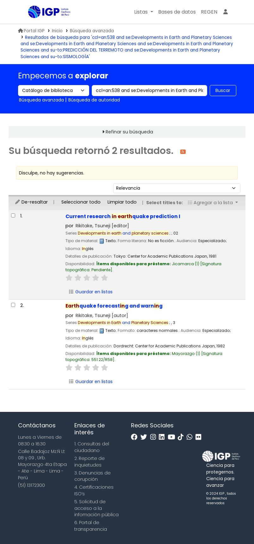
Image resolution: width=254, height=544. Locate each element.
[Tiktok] (182, 437)
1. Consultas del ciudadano (91, 447)
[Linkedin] (163, 437)
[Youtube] (173, 437)
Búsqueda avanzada (92, 31)
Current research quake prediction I (122, 216)
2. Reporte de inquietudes (89, 461)
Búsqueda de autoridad (94, 100)
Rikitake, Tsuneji (102, 226)
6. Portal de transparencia (90, 525)
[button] (143, 12)
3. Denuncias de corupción (92, 476)
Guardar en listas (90, 292)
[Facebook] (136, 437)
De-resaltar (31, 202)
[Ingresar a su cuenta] (225, 12)
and (123, 233)
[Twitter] (145, 437)
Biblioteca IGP (44, 24)
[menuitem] (209, 12)
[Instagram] (154, 437)
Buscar (222, 90)
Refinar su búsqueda (129, 132)
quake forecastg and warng (114, 306)
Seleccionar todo (81, 202)
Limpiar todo (122, 202)
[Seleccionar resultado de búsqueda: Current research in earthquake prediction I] (13, 215)
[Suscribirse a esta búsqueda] (183, 151)
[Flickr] (199, 437)
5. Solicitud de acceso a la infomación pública (96, 508)
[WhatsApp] (191, 437)
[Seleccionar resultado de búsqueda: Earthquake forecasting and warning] (13, 305)
